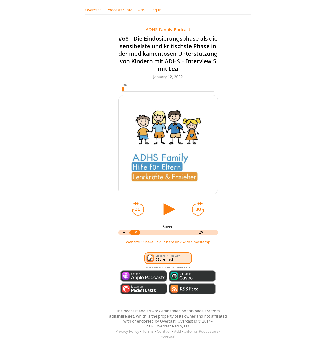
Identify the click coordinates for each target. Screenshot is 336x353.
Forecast (168, 336)
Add (177, 331)
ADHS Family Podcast (168, 29)
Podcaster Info (120, 10)
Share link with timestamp (187, 242)
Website (133, 242)
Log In (155, 10)
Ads (141, 10)
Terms (148, 331)
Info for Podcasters (201, 331)
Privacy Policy (127, 331)
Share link (152, 242)
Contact (163, 331)
